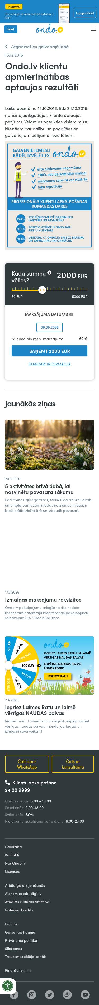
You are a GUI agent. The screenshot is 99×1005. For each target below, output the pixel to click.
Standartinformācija (50, 363)
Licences (12, 871)
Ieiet (10, 29)
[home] (48, 28)
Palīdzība (13, 846)
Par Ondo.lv (15, 863)
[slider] (42, 290)
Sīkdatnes (13, 948)
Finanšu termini (18, 970)
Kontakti (12, 854)
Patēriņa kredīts (19, 909)
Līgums (11, 923)
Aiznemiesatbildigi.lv (23, 893)
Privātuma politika (21, 940)
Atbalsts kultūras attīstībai (27, 901)
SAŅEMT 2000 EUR (49, 351)
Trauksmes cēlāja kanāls (25, 956)
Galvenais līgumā (20, 932)
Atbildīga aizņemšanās (25, 885)
